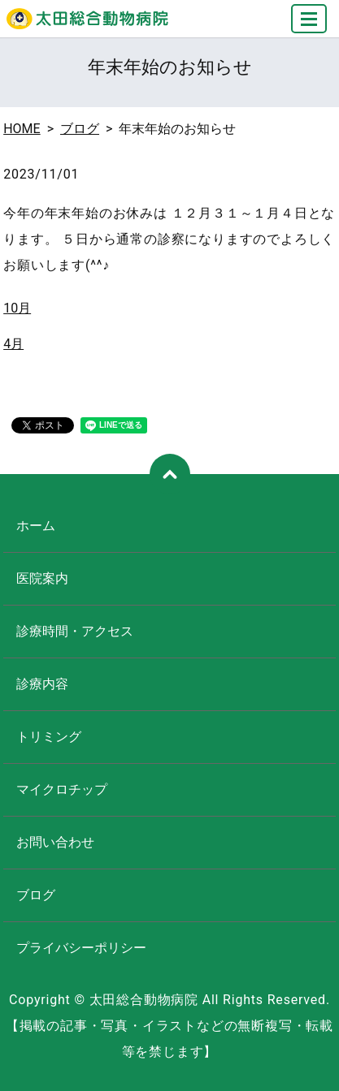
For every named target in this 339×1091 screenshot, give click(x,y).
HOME (21, 128)
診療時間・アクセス (74, 631)
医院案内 (42, 578)
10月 (17, 308)
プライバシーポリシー (81, 947)
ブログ (79, 128)
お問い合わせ (55, 842)
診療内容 (42, 684)
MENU (310, 25)
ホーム (35, 525)
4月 (13, 343)
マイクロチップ (61, 789)
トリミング (48, 736)
